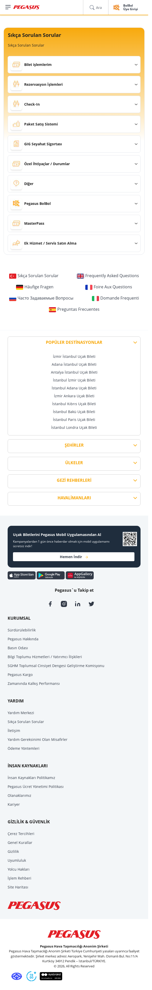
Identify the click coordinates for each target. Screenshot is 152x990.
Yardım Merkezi (21, 712)
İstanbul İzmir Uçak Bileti (74, 380)
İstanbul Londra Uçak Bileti (74, 427)
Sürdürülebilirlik (22, 630)
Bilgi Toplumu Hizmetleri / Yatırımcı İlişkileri (45, 656)
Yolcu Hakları (19, 869)
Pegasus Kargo (20, 674)
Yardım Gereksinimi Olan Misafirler (37, 739)
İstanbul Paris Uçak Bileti (74, 419)
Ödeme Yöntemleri (23, 748)
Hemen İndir (74, 556)
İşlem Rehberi (19, 878)
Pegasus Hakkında (23, 639)
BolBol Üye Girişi (130, 7)
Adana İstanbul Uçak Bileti (74, 364)
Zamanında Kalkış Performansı (34, 683)
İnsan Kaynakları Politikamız (31, 777)
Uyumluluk (17, 860)
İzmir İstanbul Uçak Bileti (74, 356)
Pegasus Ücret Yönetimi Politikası (36, 786)
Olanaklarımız (19, 795)
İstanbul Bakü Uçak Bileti (74, 411)
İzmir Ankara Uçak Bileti (74, 395)
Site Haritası (18, 887)
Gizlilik (13, 851)
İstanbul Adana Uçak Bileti (74, 388)
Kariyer (14, 804)
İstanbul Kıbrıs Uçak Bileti (74, 403)
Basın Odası (18, 647)
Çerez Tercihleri (21, 833)
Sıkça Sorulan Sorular (26, 721)
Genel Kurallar (20, 842)
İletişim (14, 730)
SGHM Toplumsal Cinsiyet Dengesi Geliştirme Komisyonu (56, 665)
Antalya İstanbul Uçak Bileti (74, 372)
